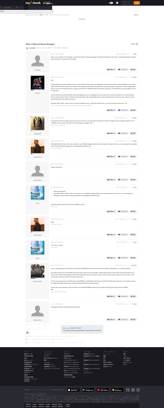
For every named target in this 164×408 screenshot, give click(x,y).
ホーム (28, 7)
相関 (103, 11)
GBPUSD (41, 404)
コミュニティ (73, 7)
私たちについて (127, 362)
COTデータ (27, 373)
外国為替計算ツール (48, 11)
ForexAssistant (37, 281)
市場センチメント (78, 11)
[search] (139, 7)
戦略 (45, 360)
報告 (133, 69)
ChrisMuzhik (37, 133)
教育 (111, 7)
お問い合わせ (127, 358)
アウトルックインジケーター (52, 368)
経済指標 (26, 381)
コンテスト (119, 7)
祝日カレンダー (28, 360)
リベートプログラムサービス (72, 368)
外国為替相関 (28, 366)
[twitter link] (133, 390)
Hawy (37, 203)
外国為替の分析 (28, 370)
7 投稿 (135, 187)
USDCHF (54, 406)
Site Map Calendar (58, 390)
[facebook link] (127, 390)
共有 (136, 15)
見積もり (111, 69)
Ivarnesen (32, 48)
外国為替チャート (49, 364)
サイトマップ (46, 390)
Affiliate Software (108, 364)
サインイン (127, 3)
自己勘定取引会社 (69, 356)
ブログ (125, 364)
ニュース (48, 7)
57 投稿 (134, 164)
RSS (104, 360)
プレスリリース (88, 373)
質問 (124, 354)
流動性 (26, 375)
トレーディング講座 (69, 377)
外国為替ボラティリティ (31, 364)
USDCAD (41, 406)
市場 (55, 7)
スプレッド (67, 11)
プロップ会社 (102, 7)
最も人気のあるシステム (51, 358)
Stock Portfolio (107, 362)
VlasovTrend (37, 157)
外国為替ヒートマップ (92, 11)
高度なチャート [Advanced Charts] (107, 366)
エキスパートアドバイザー (71, 373)
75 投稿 (134, 141)
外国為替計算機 (28, 377)
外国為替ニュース (29, 368)
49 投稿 (134, 118)
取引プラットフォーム (70, 370)
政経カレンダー (30, 11)
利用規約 (27, 390)
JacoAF (37, 93)
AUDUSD (54, 404)
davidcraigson (37, 180)
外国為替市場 (28, 362)
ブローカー (91, 7)
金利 (38, 11)
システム (62, 7)
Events (68, 404)
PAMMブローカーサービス (71, 366)
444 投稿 (134, 265)
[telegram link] (138, 390)
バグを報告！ (127, 360)
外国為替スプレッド (89, 354)
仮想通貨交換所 (68, 375)
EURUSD (28, 404)
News (67, 406)
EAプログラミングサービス (71, 362)
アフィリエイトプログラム (71, 364)
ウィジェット (107, 354)
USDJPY (28, 406)
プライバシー (36, 390)
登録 (136, 3)
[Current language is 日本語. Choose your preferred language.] (117, 3)
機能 (104, 356)
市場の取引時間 (111, 11)
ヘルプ (125, 356)
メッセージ (122, 69)
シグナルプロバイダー (70, 360)
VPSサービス (67, 358)
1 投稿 (135, 54)
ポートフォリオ (37, 7)
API (104, 358)
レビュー (82, 7)
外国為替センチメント (50, 366)
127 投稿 (134, 77)
